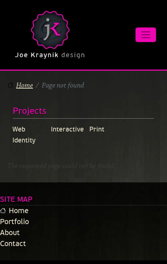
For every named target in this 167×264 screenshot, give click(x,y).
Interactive (67, 129)
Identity (24, 140)
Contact (13, 243)
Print (96, 129)
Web (18, 129)
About (10, 232)
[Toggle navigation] (146, 34)
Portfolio (14, 221)
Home (24, 85)
